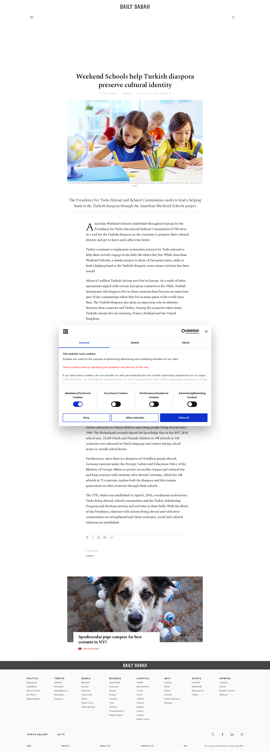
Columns (223, 682)
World (86, 678)
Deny (86, 417)
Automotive (114, 682)
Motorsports (198, 690)
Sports (196, 678)
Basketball (197, 686)
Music (167, 686)
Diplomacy (32, 682)
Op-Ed (222, 686)
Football (196, 682)
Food (139, 694)
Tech (111, 702)
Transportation (116, 711)
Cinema (168, 682)
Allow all (184, 417)
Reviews (168, 702)
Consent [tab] (84, 342)
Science (140, 702)
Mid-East (86, 682)
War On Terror (34, 690)
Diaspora (58, 698)
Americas (86, 690)
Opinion (225, 678)
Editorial (223, 694)
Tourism (113, 698)
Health (140, 682)
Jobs (29, 746)
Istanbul (58, 682)
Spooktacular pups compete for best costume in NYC (111, 639)
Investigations (60, 690)
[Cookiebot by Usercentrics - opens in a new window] (184, 331)
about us (105, 746)
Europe (85, 686)
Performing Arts (172, 698)
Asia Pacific (87, 694)
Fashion (140, 698)
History (140, 711)
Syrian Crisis (87, 702)
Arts (167, 678)
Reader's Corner (227, 690)
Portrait (168, 694)
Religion (140, 706)
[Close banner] (206, 331)
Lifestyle (143, 678)
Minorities (59, 694)
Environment (143, 686)
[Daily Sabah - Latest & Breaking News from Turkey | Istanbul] (135, 6)
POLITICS (32, 678)
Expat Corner (143, 719)
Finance (113, 694)
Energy (112, 690)
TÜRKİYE (59, 678)
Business (115, 678)
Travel (140, 690)
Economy (113, 686)
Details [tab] (135, 342)
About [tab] (186, 342)
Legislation (32, 686)
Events (167, 690)
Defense (113, 706)
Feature (140, 715)
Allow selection (135, 417)
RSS (186, 746)
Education (59, 686)
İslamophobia (88, 706)
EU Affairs (31, 694)
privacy (65, 746)
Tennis (195, 694)
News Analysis (33, 698)
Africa (84, 698)
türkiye (90, 556)
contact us (147, 746)
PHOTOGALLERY (91, 649)
